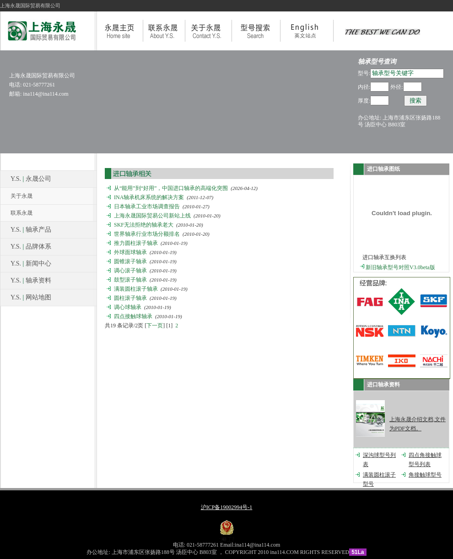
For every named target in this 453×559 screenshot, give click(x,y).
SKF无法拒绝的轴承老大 (143, 225)
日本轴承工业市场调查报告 (147, 206)
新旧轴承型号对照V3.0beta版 (400, 267)
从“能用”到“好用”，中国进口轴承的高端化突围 (171, 188)
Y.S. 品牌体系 (31, 246)
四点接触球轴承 (133, 316)
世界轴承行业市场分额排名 (147, 234)
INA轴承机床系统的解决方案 (149, 197)
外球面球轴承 (130, 252)
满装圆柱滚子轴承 (136, 289)
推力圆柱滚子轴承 (136, 243)
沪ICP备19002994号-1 (227, 507)
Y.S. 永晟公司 (31, 178)
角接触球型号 (425, 475)
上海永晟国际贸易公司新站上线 (152, 215)
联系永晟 (21, 213)
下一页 (154, 325)
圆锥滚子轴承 (130, 261)
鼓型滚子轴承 (130, 280)
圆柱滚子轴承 (130, 298)
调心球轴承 (127, 307)
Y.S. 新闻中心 (31, 263)
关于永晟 (21, 196)
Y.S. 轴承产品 (31, 229)
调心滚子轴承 (130, 270)
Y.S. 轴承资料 (31, 280)
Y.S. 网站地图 (31, 297)
